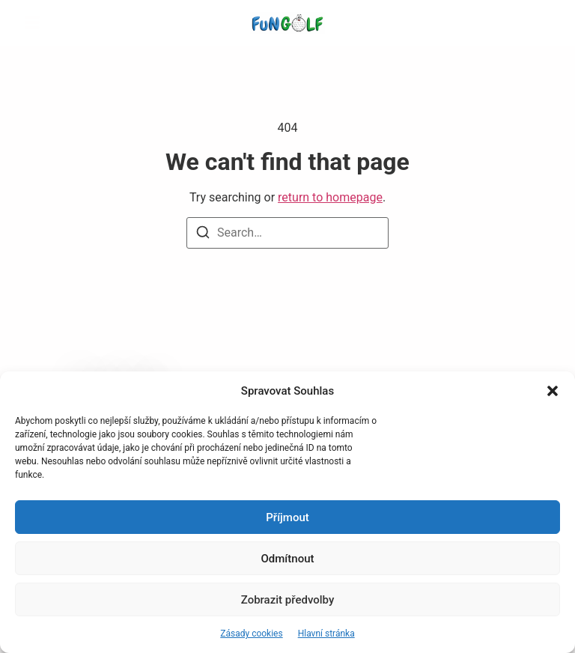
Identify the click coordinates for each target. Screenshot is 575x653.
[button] (552, 390)
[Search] (202, 235)
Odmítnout (287, 558)
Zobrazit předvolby (288, 600)
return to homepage (330, 197)
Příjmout (287, 517)
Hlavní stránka (326, 633)
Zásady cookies (251, 633)
